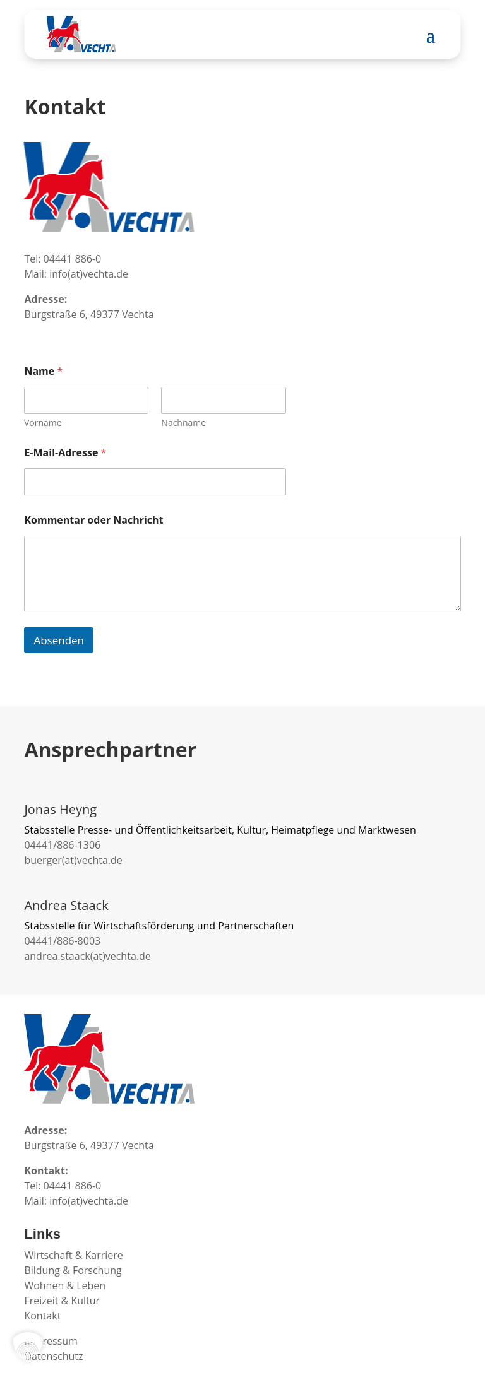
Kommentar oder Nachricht (93, 520)
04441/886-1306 (62, 845)
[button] (28, 1347)
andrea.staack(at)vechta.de (87, 956)
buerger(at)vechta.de (73, 860)
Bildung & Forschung (72, 1270)
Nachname (184, 422)
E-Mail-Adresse (65, 453)
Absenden (58, 640)
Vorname (43, 422)
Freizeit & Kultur (62, 1300)
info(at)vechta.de (88, 274)
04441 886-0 (73, 259)
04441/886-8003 (62, 941)
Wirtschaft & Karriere (73, 1255)
